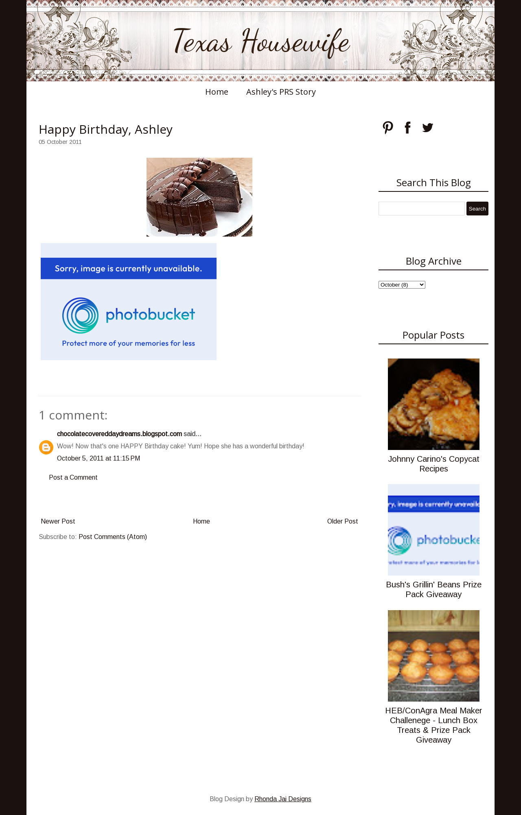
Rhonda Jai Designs (282, 798)
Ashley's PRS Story (281, 91)
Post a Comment (73, 477)
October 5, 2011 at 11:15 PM (98, 458)
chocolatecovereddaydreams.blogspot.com (119, 433)
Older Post (342, 521)
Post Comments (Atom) (113, 536)
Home (216, 91)
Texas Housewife (260, 40)
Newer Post (58, 521)
